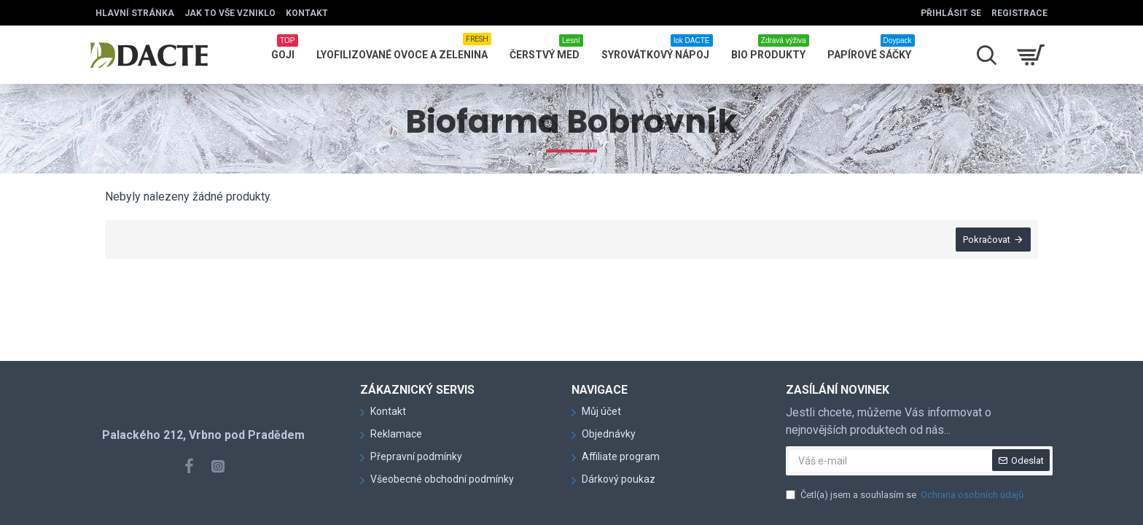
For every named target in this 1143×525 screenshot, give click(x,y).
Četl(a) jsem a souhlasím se (906, 495)
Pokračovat (986, 239)
